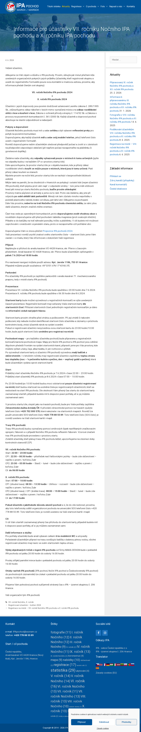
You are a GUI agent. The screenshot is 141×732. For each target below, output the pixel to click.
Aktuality (66, 6)
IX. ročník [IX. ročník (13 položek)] (80, 652)
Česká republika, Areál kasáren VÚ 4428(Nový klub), (24, 655)
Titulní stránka (53, 6)
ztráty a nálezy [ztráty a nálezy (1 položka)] (65, 716)
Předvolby (126, 722)
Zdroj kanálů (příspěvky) (122, 180)
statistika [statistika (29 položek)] (63, 670)
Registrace (78, 6)
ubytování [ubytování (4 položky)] (82, 670)
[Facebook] (98, 633)
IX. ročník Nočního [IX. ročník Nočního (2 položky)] (59, 656)
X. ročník (30, 602)
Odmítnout (104, 722)
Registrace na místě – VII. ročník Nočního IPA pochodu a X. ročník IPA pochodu (43, 608)
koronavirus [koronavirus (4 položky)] (76, 655)
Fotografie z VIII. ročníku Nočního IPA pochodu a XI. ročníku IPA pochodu (123, 118)
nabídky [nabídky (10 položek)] (71, 660)
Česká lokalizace (118, 188)
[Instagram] (105, 633)
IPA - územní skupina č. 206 (114, 651)
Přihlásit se (115, 176)
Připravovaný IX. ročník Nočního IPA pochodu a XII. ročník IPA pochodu (121, 86)
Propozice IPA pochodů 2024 (57, 231)
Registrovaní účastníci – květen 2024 (24, 605)
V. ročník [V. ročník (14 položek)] (60, 676)
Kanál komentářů (118, 184)
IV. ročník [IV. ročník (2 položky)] (71, 647)
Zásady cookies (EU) (106, 672)
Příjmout (82, 722)
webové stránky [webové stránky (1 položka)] (75, 707)
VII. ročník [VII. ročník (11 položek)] (67, 691)
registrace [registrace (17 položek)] (65, 665)
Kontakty (131, 6)
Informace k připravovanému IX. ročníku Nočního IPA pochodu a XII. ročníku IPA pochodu (123, 104)
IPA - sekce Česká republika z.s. (111, 648)
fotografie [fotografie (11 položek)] (61, 632)
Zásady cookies (103, 728)
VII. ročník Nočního (16, 602)
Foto (105, 6)
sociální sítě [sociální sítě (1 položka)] (82, 665)
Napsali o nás (117, 6)
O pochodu (93, 6)
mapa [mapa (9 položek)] (56, 660)
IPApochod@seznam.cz (25, 631)
